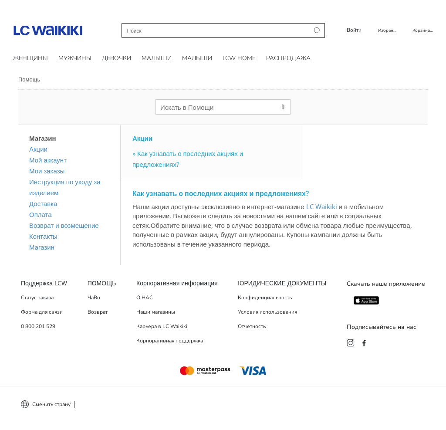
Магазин (41, 247)
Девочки (116, 58)
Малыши (157, 58)
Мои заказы (46, 170)
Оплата (40, 214)
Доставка (43, 203)
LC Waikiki (321, 206)
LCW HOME (239, 58)
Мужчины (74, 58)
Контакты (43, 236)
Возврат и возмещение (64, 225)
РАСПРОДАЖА (288, 58)
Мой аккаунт (48, 160)
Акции (38, 149)
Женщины (30, 58)
